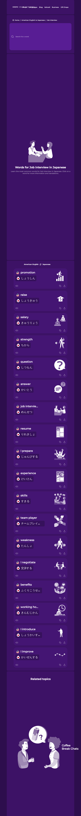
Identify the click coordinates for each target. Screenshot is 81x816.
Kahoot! (47, 7)
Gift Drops (64, 7)
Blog (41, 7)
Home (17, 20)
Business (55, 7)
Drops (24, 7)
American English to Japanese (33, 20)
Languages (33, 7)
